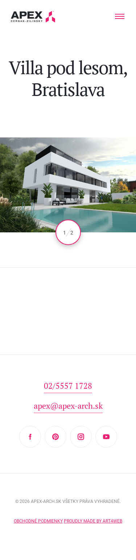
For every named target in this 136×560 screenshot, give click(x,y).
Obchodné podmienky (38, 521)
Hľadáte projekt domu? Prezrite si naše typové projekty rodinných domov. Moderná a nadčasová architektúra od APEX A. (33, 17)
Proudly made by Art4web (93, 521)
